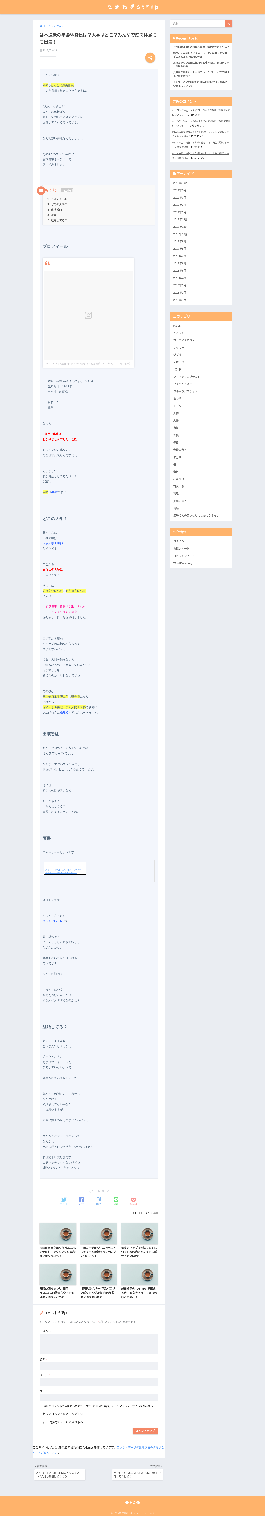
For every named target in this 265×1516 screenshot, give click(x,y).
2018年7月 (180, 262)
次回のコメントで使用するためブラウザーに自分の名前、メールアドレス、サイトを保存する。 (100, 1404)
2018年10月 (180, 239)
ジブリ (177, 363)
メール (45, 1373)
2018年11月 (180, 232)
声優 (176, 439)
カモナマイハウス (184, 348)
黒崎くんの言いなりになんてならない (197, 529)
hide (67, 186)
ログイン (179, 555)
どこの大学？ (57, 200)
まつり (177, 409)
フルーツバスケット (186, 401)
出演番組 (54, 206)
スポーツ (179, 371)
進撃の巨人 (180, 514)
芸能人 (177, 507)
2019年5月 (180, 194)
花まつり (179, 491)
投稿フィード (181, 563)
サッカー (179, 356)
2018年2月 (180, 300)
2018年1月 (180, 307)
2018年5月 (180, 277)
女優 (176, 446)
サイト (44, 1388)
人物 (176, 424)
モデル (177, 416)
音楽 (176, 522)
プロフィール (57, 195)
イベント (179, 341)
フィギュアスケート (186, 393)
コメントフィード (184, 570)
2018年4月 (180, 285)
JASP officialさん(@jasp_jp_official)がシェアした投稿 (72, 360)
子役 (176, 454)
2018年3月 (180, 292)
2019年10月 (180, 187)
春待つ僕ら (180, 461)
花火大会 (179, 499)
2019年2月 (180, 209)
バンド (177, 378)
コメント (45, 1329)
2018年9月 (180, 247)
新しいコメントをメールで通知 (63, 1411)
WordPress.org (183, 578)
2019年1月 (180, 217)
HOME (132, 1502)
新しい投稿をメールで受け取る (63, 1420)
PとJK (177, 333)
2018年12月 (180, 224)
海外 (176, 484)
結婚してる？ (57, 217)
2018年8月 (180, 254)
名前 (43, 1357)
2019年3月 (180, 202)
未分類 (154, 1209)
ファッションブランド (187, 386)
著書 (52, 211)
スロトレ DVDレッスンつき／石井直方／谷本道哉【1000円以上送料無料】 (64, 868)
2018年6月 (180, 270)
